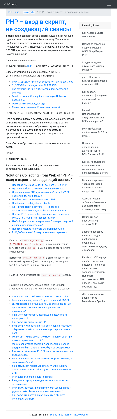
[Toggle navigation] (109, 4)
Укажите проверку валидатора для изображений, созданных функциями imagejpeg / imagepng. (94, 240)
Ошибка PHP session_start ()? (28, 103)
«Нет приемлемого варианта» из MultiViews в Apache (93, 298)
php (32, 12)
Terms (68, 414)
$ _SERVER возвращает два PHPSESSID (34, 85)
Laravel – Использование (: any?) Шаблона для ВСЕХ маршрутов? (93, 116)
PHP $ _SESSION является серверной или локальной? (42, 81)
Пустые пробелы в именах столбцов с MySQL (38, 188)
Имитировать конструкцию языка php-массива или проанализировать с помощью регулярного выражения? (41, 307)
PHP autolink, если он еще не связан (32, 376)
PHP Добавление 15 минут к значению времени (39, 232)
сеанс (26, 12)
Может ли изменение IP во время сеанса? (36, 107)
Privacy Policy (80, 414)
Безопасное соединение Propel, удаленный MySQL (40, 300)
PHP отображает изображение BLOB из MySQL (94, 132)
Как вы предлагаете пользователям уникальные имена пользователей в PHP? (95, 167)
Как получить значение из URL (29, 322)
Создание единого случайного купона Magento (93, 66)
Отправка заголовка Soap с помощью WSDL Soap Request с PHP (94, 49)
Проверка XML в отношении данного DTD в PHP (39, 185)
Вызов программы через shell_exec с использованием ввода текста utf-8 (93, 186)
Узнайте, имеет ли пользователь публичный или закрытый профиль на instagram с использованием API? (41, 369)
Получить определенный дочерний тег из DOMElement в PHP (93, 149)
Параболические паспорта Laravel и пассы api (38, 228)
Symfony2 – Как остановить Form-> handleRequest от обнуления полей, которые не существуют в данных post (42, 329)
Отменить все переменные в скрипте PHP (90, 221)
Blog (60, 414)
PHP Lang (10, 4)
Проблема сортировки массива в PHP (34, 199)
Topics (53, 414)
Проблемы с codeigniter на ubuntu (31, 203)
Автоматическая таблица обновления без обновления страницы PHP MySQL (94, 204)
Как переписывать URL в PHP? (92, 34)
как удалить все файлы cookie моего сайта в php (40, 296)
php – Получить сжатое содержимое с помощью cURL (94, 81)
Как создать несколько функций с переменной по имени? (94, 97)
